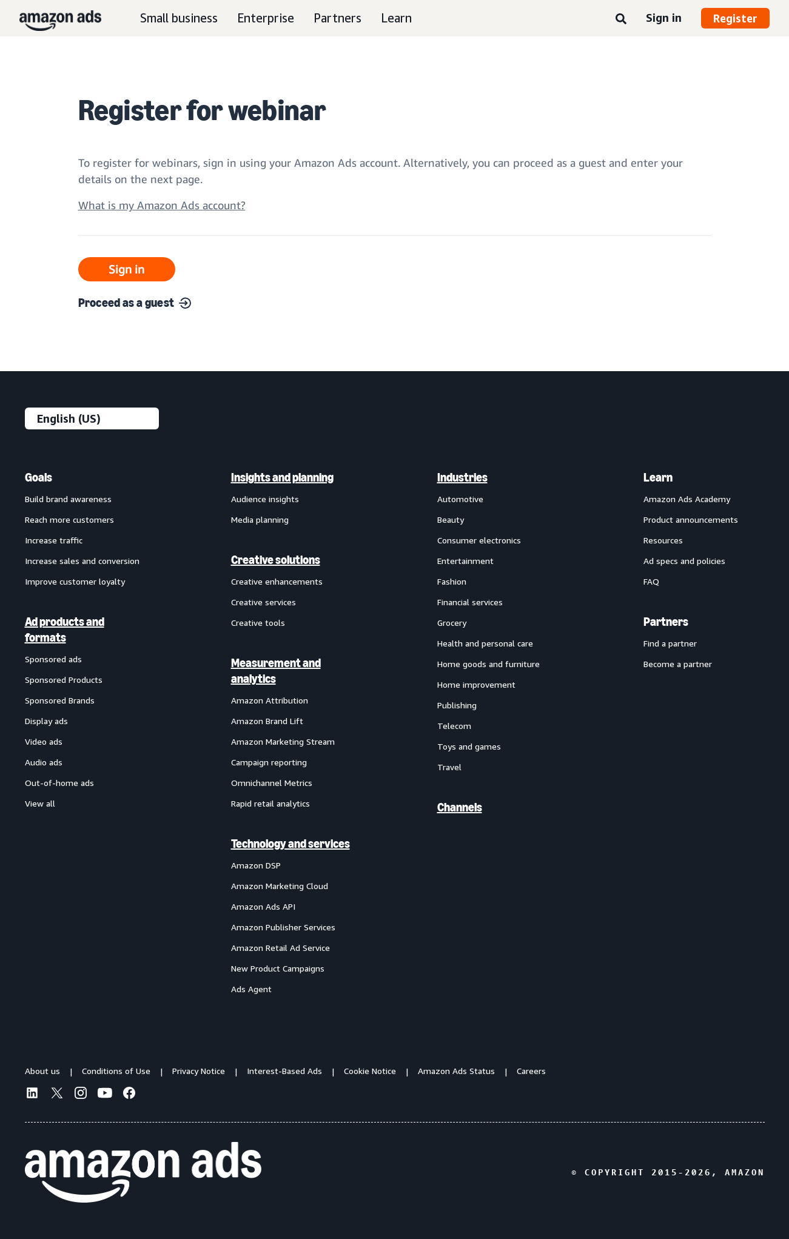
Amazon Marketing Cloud (279, 886)
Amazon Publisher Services (283, 927)
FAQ (651, 581)
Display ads (46, 721)
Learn (396, 18)
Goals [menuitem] (38, 477)
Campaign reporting (269, 762)
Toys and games (469, 746)
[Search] (621, 19)
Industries (462, 477)
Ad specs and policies (684, 561)
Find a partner (670, 643)
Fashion (451, 581)
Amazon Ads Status (456, 1071)
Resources (663, 540)
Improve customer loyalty (75, 581)
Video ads (43, 741)
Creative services (263, 602)
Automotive (460, 499)
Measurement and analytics (276, 671)
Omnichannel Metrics (271, 782)
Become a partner (677, 664)
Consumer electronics (479, 540)
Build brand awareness (68, 499)
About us (42, 1071)
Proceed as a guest (135, 302)
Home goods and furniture (488, 664)
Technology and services (290, 843)
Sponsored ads (53, 659)
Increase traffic (53, 540)
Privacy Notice (198, 1071)
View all (40, 803)
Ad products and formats (64, 629)
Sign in (664, 17)
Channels (459, 807)
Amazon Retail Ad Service (280, 947)
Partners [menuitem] (665, 621)
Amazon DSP (256, 865)
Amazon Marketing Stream (283, 741)
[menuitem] (85, 732)
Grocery (451, 622)
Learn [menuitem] (658, 477)
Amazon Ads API (263, 906)
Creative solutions (275, 559)
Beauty (450, 519)
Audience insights (265, 499)
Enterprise (265, 18)
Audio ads (43, 762)
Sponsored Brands (60, 700)
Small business (179, 18)
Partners (337, 18)
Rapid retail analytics (270, 803)
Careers (531, 1071)
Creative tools (258, 622)
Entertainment (465, 561)
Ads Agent (251, 989)
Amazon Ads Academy (686, 499)
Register (735, 18)
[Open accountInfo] (162, 210)
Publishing (457, 705)
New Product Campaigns (277, 968)
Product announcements (690, 519)
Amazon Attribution (269, 700)
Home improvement (476, 684)
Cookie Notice (370, 1071)
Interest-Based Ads (284, 1071)
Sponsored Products (63, 679)
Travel (449, 767)
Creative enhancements (277, 581)
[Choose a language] (92, 418)
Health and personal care (485, 643)
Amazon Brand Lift (267, 721)
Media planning (260, 519)
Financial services (470, 602)
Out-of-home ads (59, 782)
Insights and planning (282, 477)
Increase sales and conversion (82, 561)
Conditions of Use (116, 1071)
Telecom (454, 725)
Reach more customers (69, 519)
